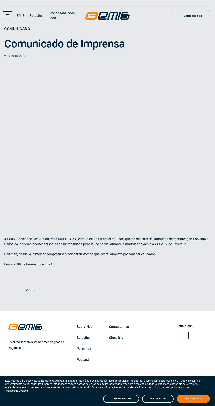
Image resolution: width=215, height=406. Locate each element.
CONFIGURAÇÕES (121, 398)
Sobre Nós (84, 327)
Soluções (36, 16)
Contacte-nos (193, 15)
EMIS (21, 16)
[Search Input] (168, 16)
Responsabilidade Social (61, 15)
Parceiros (84, 349)
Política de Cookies (17, 390)
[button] (7, 15)
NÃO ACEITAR (158, 398)
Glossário (116, 338)
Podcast (83, 360)
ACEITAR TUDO (193, 398)
